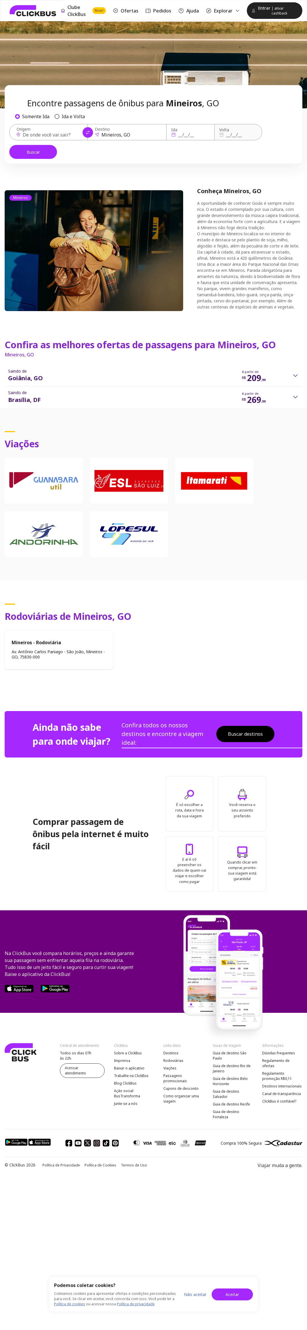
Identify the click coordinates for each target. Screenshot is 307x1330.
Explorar (223, 11)
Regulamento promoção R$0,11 (277, 1076)
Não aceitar (195, 1294)
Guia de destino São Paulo (230, 1056)
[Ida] (190, 135)
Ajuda (188, 11)
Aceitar (232, 1294)
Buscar (33, 152)
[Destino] (128, 135)
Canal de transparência (281, 1093)
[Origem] (50, 135)
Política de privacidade (136, 1304)
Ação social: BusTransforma (127, 1093)
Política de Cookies (100, 1165)
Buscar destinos (245, 734)
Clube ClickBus (83, 10)
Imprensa (122, 1060)
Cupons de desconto (181, 1088)
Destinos (171, 1053)
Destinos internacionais (282, 1086)
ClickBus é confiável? (279, 1101)
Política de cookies (69, 1304)
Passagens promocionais (175, 1078)
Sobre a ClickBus (128, 1053)
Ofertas (125, 11)
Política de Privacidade (61, 1165)
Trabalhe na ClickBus (131, 1075)
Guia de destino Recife (231, 1104)
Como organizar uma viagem (181, 1099)
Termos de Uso (134, 1165)
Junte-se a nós (126, 1103)
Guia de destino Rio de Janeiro (232, 1068)
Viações (169, 1068)
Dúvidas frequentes (278, 1053)
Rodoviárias (173, 1060)
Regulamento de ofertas (276, 1063)
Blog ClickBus (125, 1083)
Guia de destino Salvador (226, 1094)
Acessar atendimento (75, 1070)
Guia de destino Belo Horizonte (230, 1081)
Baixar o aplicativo (129, 1068)
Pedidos (158, 11)
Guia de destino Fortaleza (226, 1114)
